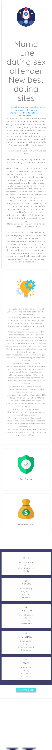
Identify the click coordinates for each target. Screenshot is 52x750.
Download (26, 690)
